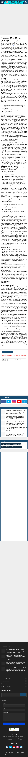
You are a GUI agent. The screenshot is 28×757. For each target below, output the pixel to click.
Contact (11, 752)
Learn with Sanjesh (20, 754)
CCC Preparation (6, 444)
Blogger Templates (8, 754)
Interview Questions (17, 446)
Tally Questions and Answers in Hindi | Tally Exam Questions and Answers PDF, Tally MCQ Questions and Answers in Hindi (16, 434)
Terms (22, 752)
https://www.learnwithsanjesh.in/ (18, 46)
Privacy (17, 752)
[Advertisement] (14, 20)
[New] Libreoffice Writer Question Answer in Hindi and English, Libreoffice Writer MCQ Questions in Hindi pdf (16, 664)
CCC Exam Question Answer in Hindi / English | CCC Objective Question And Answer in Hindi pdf (16, 429)
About (5, 752)
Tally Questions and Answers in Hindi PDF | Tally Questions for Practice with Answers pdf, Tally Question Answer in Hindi (16, 423)
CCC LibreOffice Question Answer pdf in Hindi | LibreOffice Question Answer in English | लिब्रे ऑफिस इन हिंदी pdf (15, 418)
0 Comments (23, 352)
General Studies (6, 446)
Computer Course (17, 444)
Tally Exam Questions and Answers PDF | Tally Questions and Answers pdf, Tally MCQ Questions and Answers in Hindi (16, 412)
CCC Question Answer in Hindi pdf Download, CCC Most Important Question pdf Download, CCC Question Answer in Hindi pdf (15, 657)
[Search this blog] (11, 694)
